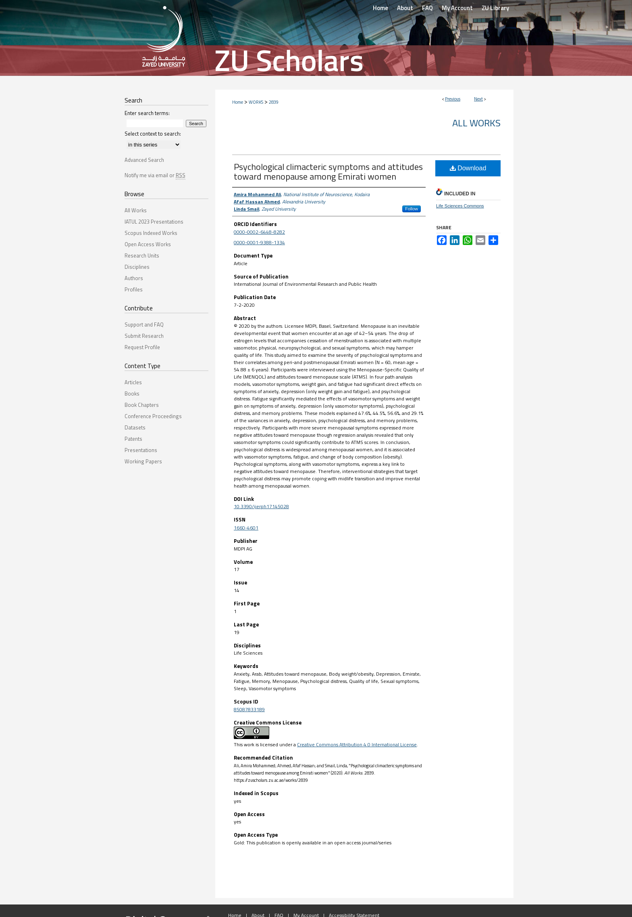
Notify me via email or (155, 175)
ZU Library (495, 8)
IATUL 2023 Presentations (154, 222)
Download (468, 168)
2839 (274, 102)
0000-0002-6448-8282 (259, 232)
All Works (476, 122)
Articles (133, 382)
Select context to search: (153, 134)
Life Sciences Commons (460, 205)
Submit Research (144, 336)
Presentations (141, 450)
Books (132, 393)
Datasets (135, 427)
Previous (452, 99)
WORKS (256, 102)
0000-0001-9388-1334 (259, 242)
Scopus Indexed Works (151, 233)
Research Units (142, 255)
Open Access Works (148, 244)
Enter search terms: (147, 113)
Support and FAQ (144, 324)
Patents (133, 439)
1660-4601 (246, 528)
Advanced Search (144, 160)
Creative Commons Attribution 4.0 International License (357, 744)
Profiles (134, 289)
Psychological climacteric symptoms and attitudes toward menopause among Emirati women (328, 171)
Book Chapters (142, 405)
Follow (411, 208)
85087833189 (249, 709)
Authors (134, 278)
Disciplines (137, 267)
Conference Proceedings (153, 416)
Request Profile (142, 347)
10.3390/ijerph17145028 (261, 506)
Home (237, 102)
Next (478, 99)
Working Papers (143, 461)
